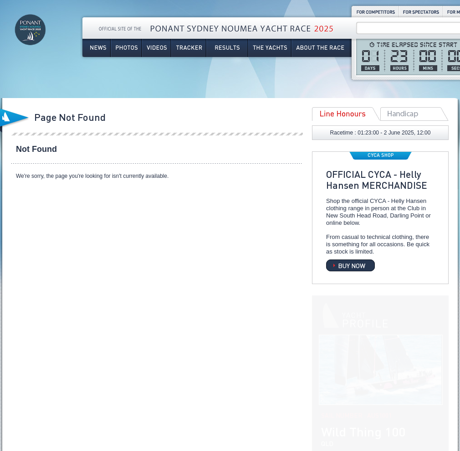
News (96, 48)
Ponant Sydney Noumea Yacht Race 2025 (30, 41)
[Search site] (409, 28)
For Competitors (375, 11)
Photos (126, 48)
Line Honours (346, 114)
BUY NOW (351, 265)
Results (227, 48)
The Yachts (270, 48)
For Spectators (421, 11)
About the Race (321, 48)
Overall (414, 114)
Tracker (189, 48)
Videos (157, 48)
